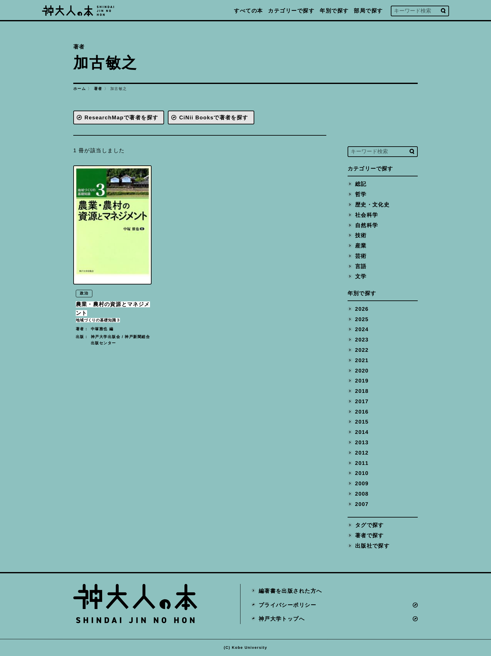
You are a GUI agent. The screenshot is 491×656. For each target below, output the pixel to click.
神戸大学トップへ (282, 619)
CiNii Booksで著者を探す (214, 117)
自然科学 (366, 225)
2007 (362, 504)
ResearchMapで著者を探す (122, 117)
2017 (362, 401)
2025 (362, 319)
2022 (362, 350)
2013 (362, 442)
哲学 (361, 194)
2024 (362, 329)
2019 (362, 380)
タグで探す (369, 525)
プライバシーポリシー (287, 604)
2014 (362, 432)
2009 (362, 483)
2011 (362, 463)
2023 (362, 339)
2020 (362, 370)
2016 (362, 411)
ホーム (79, 88)
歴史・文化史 (372, 204)
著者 (98, 88)
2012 (362, 452)
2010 (362, 473)
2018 (362, 391)
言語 (361, 266)
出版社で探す (372, 545)
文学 (361, 276)
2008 (362, 493)
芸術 (361, 256)
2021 (362, 360)
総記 (361, 184)
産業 (361, 245)
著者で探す (369, 535)
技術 (361, 235)
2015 (362, 421)
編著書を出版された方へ (290, 590)
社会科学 (366, 215)
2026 (362, 309)
